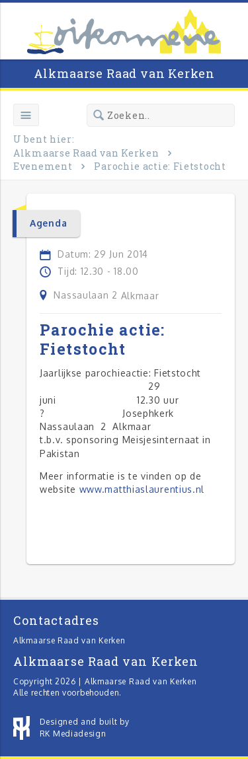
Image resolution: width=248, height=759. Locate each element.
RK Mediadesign (73, 734)
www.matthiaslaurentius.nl (142, 489)
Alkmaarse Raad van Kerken (124, 73)
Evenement (42, 166)
